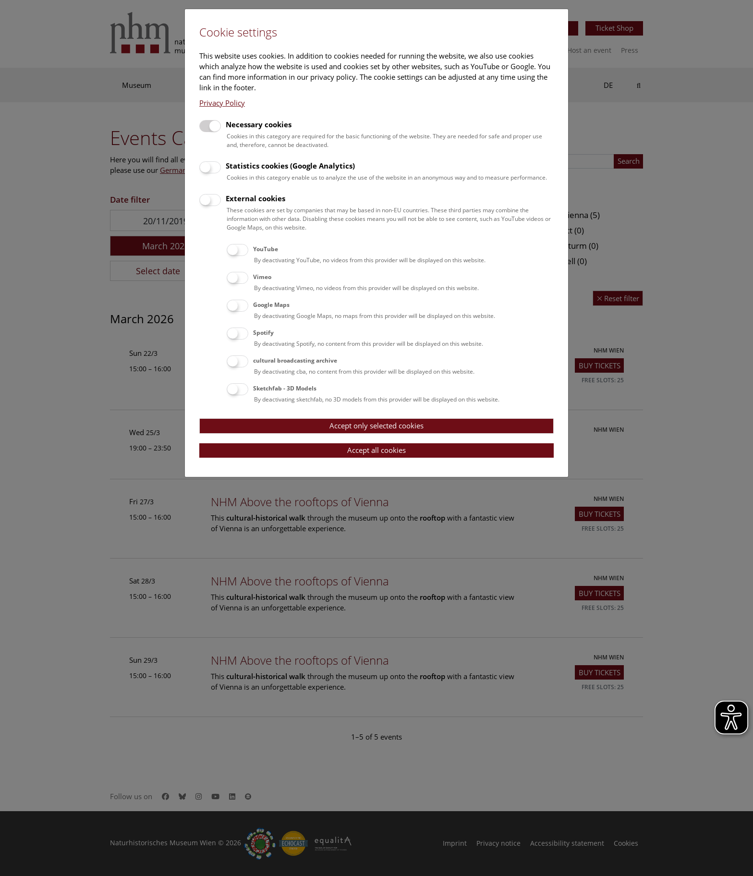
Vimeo (262, 277)
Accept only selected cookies (376, 425)
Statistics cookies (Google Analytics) (290, 165)
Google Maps (271, 305)
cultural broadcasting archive (295, 360)
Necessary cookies (258, 124)
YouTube (265, 249)
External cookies (255, 198)
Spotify (263, 332)
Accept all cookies (376, 450)
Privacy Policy (222, 103)
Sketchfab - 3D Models (284, 388)
